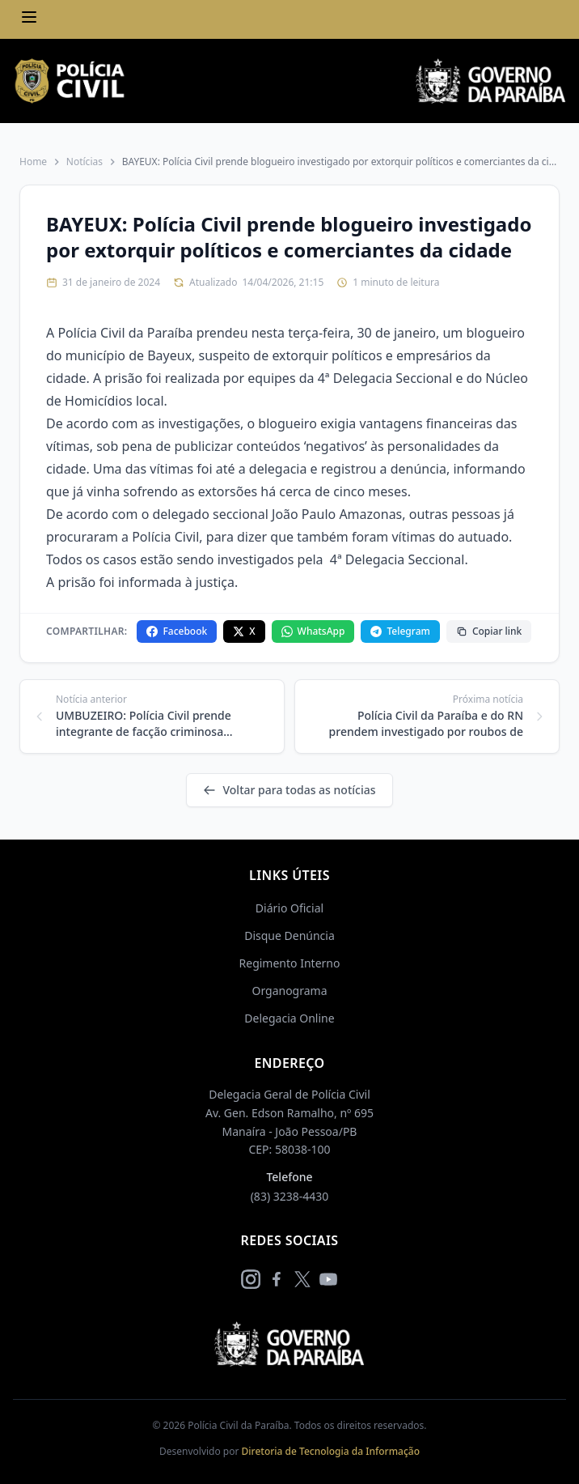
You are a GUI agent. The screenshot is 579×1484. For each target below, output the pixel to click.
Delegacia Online (289, 1018)
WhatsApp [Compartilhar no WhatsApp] (313, 631)
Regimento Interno (289, 963)
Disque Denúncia (289, 935)
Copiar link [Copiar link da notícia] (489, 631)
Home (33, 161)
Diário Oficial (289, 908)
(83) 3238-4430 (290, 1196)
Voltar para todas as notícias (289, 789)
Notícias (84, 161)
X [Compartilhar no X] (244, 631)
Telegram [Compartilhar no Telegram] (399, 631)
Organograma (289, 990)
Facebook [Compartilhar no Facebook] (176, 631)
